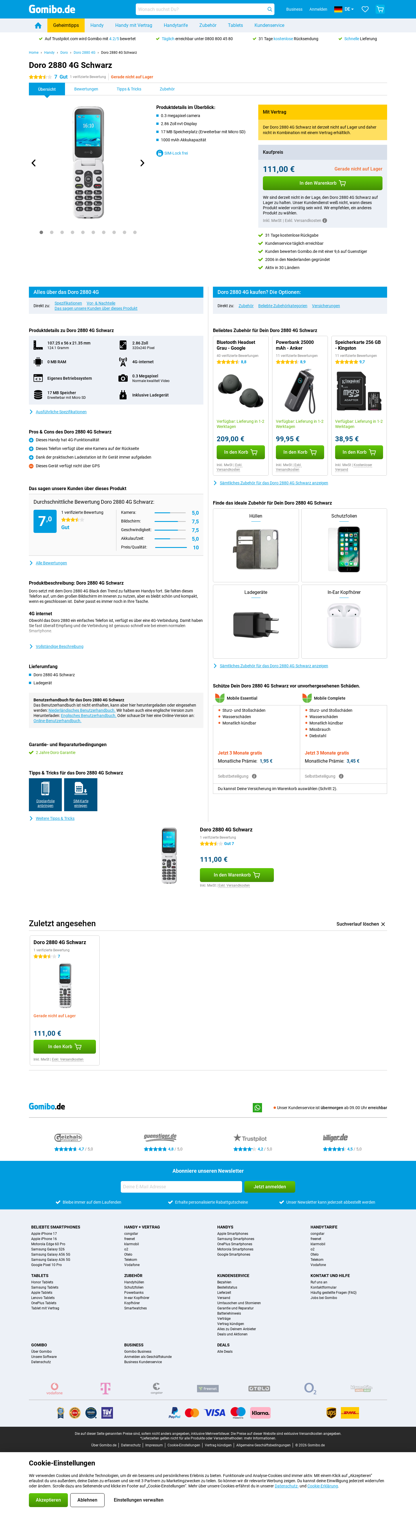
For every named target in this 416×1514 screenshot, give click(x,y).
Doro (64, 53)
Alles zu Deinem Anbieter (236, 1329)
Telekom (130, 1260)
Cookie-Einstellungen (184, 1445)
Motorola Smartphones (235, 1249)
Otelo (128, 1254)
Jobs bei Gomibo (324, 1298)
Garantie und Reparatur (235, 1308)
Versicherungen (326, 305)
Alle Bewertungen (48, 563)
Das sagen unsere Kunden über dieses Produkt (96, 308)
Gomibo (39, 1345)
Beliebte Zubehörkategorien (282, 305)
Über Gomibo (41, 1352)
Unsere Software (44, 1357)
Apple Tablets (41, 1293)
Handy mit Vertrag (133, 25)
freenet (129, 1239)
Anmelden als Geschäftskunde (148, 1357)
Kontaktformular (324, 1287)
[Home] (38, 25)
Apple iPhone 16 (44, 1239)
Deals (223, 1345)
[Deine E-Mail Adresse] (181, 1187)
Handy (97, 25)
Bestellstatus (227, 1287)
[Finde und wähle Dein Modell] (205, 9)
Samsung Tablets (44, 1287)
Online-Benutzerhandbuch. (57, 720)
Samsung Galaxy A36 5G (50, 1260)
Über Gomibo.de (103, 1445)
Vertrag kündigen (230, 1324)
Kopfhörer (132, 1303)
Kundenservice (269, 25)
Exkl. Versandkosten (229, 467)
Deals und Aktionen (232, 1334)
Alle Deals (225, 1352)
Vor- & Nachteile (101, 303)
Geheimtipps (66, 25)
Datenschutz (41, 1362)
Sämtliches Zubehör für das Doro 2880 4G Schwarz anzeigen (270, 483)
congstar (131, 1234)
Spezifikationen (68, 303)
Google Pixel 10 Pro (46, 1265)
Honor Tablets (42, 1282)
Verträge (224, 1319)
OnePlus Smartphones (234, 1244)
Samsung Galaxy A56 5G (50, 1254)
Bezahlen (224, 1282)
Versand (223, 1298)
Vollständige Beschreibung (56, 646)
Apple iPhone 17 (44, 1234)
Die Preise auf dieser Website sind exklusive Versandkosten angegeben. (286, 1434)
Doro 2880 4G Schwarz (119, 53)
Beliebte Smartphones (55, 1227)
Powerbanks (134, 1293)
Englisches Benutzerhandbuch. (88, 715)
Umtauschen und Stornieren (239, 1303)
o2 (126, 1249)
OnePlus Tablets (43, 1303)
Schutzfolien (134, 1287)
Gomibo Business (137, 1352)
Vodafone (132, 1265)
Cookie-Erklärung (322, 1486)
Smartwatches (135, 1308)
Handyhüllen (134, 1282)
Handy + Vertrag (142, 1227)
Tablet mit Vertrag (45, 1308)
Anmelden (318, 9)
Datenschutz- (287, 1486)
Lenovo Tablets (43, 1298)
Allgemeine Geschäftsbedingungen (263, 1445)
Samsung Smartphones (235, 1239)
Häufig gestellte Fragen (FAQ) (333, 1293)
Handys (225, 1227)
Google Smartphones (233, 1254)
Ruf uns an (319, 1282)
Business (134, 1345)
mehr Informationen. (260, 1438)
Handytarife (176, 25)
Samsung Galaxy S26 (48, 1249)
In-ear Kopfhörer (136, 1298)
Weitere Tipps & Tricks (52, 818)
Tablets (235, 25)
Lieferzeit (224, 1293)
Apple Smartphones (232, 1234)
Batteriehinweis (229, 1313)
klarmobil (131, 1244)
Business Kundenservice (143, 1362)
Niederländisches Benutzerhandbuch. (82, 710)
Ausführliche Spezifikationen (58, 411)
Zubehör (207, 25)
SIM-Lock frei (172, 153)
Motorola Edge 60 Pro (48, 1244)
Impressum (154, 1445)
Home (33, 53)
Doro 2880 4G (84, 53)
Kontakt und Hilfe (330, 1275)
